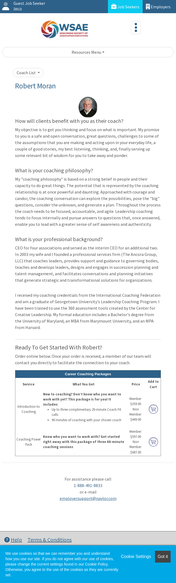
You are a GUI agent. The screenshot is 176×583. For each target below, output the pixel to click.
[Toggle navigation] (136, 27)
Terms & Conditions (49, 539)
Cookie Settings (136, 556)
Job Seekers (125, 6)
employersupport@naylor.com (88, 498)
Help (13, 539)
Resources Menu (86, 52)
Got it (163, 556)
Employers (158, 6)
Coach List (27, 72)
